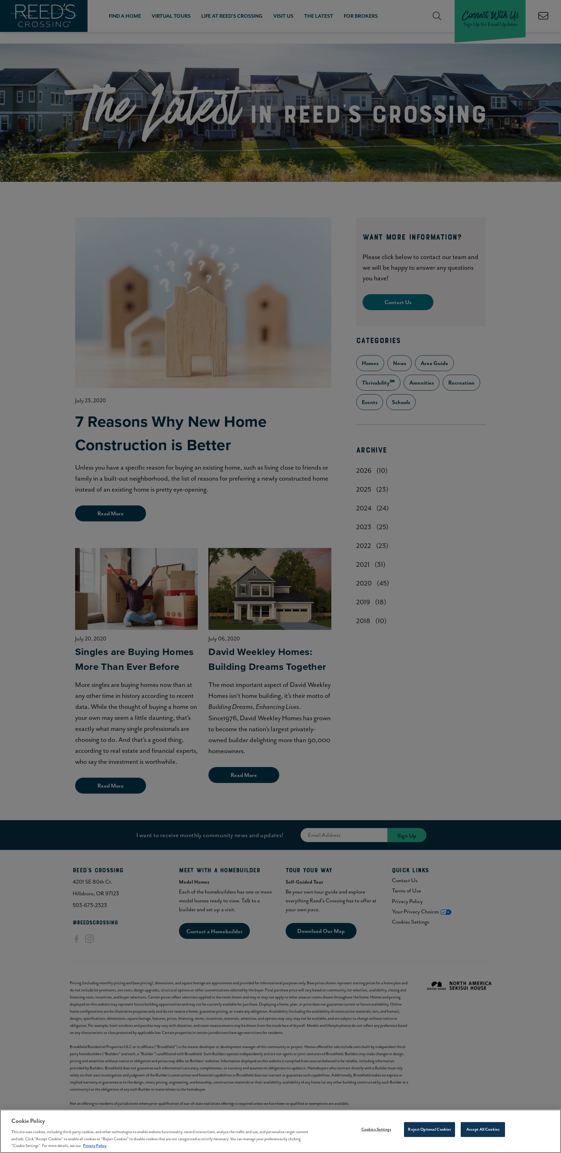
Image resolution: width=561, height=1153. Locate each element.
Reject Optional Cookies (429, 1131)
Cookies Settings (376, 1131)
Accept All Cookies (483, 1131)
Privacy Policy (94, 1148)
